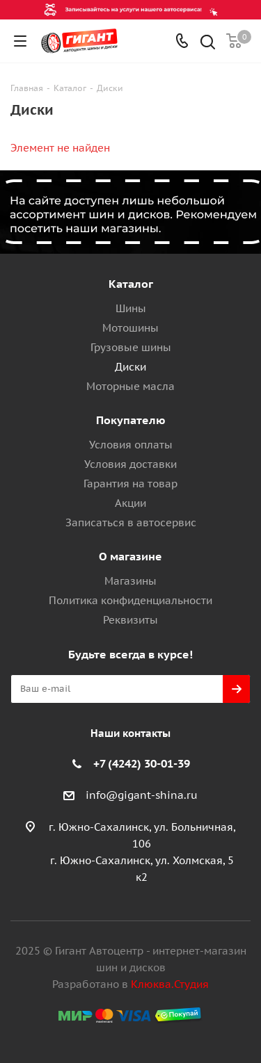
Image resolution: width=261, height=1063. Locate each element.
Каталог (131, 284)
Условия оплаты (131, 444)
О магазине (130, 556)
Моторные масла (130, 386)
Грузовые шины (130, 347)
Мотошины (130, 327)
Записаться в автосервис (130, 522)
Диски (130, 366)
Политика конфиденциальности (130, 600)
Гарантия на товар (130, 483)
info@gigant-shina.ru (142, 795)
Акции (130, 503)
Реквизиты (130, 619)
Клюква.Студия (170, 984)
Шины (131, 308)
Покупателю (131, 420)
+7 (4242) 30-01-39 (141, 763)
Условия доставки (130, 464)
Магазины (130, 580)
